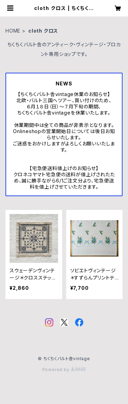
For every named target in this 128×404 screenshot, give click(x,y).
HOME (12, 31)
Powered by (64, 369)
